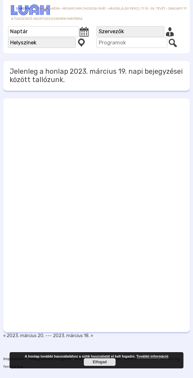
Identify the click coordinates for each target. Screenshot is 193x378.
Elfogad (100, 362)
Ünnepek (23, 9)
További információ (152, 356)
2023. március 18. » (73, 335)
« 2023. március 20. (23, 335)
